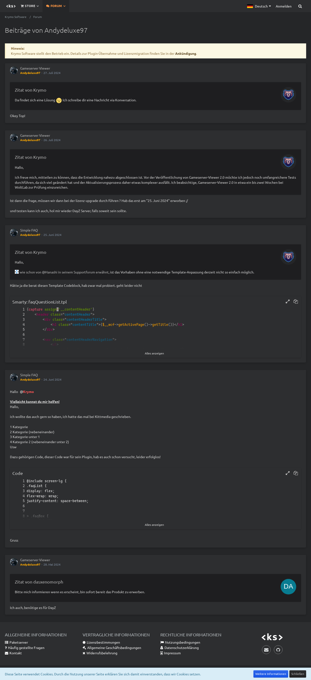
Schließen (297, 674)
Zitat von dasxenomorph (39, 581)
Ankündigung (185, 53)
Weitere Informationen (270, 674)
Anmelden (284, 6)
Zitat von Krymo (30, 89)
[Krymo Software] (11, 6)
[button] (259, 6)
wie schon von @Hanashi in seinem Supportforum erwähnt (64, 272)
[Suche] (300, 6)
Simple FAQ (29, 230)
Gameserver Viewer (35, 68)
